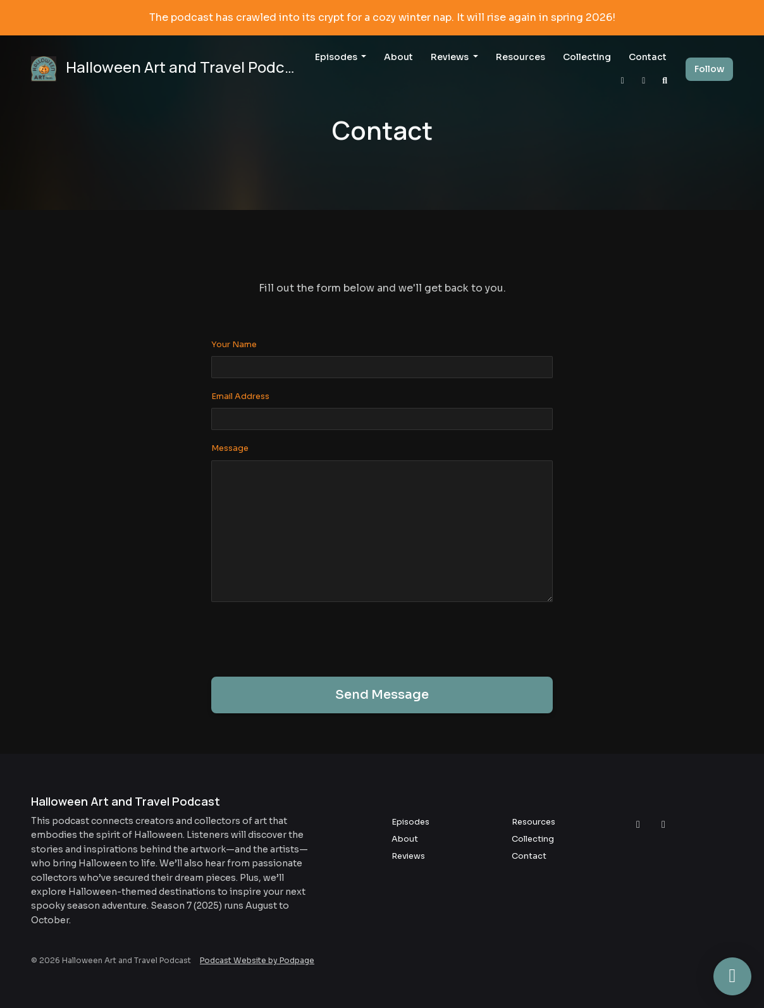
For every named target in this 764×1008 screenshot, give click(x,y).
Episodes (337, 57)
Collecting (587, 57)
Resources (520, 57)
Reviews (451, 57)
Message (230, 448)
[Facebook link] (644, 80)
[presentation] (307, 636)
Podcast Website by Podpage (257, 960)
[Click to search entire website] (665, 80)
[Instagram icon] (638, 824)
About (398, 57)
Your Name (234, 345)
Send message (382, 695)
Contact (648, 57)
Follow (709, 69)
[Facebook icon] (663, 824)
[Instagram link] (623, 80)
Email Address (240, 396)
